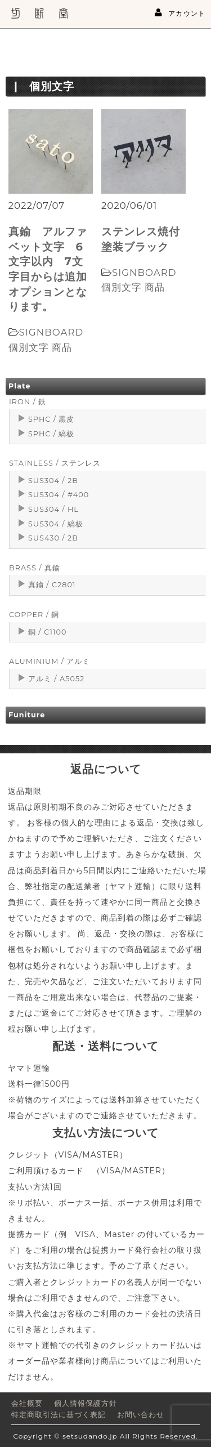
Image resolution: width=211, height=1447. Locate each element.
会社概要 (27, 1403)
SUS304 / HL (53, 509)
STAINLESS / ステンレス (55, 463)
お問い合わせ (140, 1414)
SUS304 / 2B (53, 480)
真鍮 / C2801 (52, 584)
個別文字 (28, 347)
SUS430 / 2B (53, 538)
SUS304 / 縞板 (55, 524)
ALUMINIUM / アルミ (49, 661)
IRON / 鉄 (27, 402)
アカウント (180, 12)
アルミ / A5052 (56, 679)
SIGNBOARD (51, 332)
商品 (62, 347)
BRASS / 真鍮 (34, 568)
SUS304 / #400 (58, 494)
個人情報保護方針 (85, 1403)
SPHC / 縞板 (51, 434)
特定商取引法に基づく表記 (58, 1414)
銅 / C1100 (47, 632)
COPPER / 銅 (34, 614)
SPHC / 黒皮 (51, 419)
